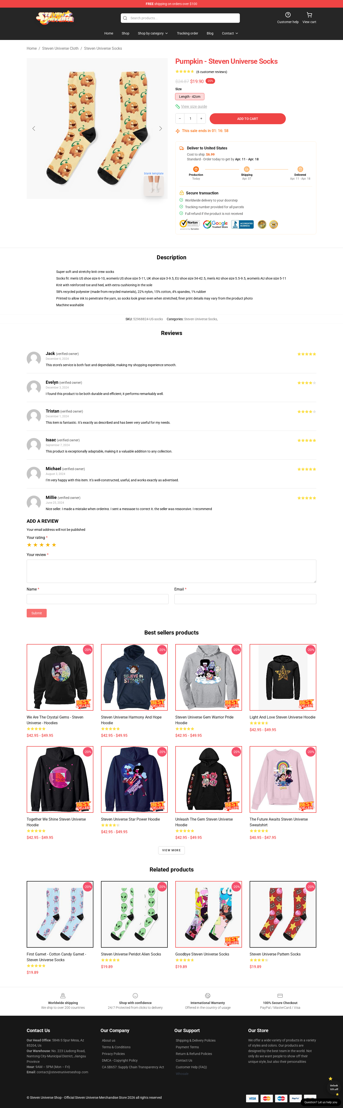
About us (108, 1040)
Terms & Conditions (116, 1047)
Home (32, 48)
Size (178, 89)
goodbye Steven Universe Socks (202, 954)
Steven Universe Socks (103, 48)
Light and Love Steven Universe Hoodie (282, 717)
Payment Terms (187, 1047)
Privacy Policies (113, 1054)
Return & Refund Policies (194, 1054)
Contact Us (184, 1060)
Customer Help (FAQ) (191, 1067)
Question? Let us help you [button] (320, 1102)
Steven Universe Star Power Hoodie (130, 819)
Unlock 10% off (334, 1087)
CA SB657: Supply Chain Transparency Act (133, 1067)
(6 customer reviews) (211, 72)
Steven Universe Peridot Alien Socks (131, 954)
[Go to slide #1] (84, 210)
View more (171, 850)
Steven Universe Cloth (60, 48)
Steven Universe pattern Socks (275, 954)
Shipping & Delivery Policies (196, 1040)
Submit (36, 613)
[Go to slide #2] (109, 210)
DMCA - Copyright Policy (120, 1060)
